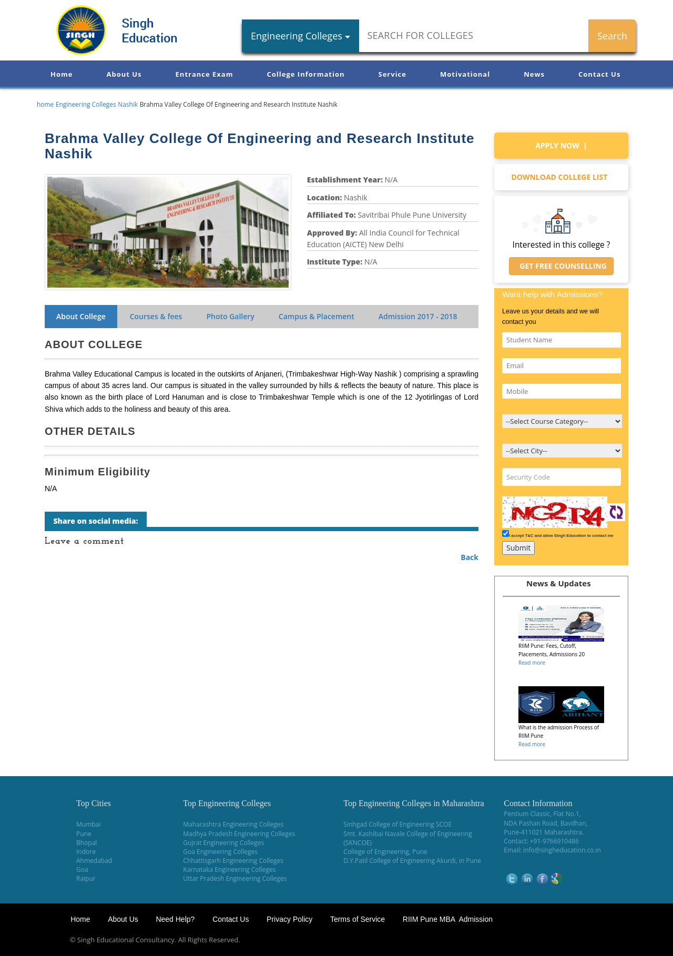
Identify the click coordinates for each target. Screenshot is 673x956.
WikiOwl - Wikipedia (631, 940)
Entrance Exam (204, 74)
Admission (418, 316)
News (534, 74)
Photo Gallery (230, 316)
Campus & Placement (316, 316)
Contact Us (599, 74)
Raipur (86, 878)
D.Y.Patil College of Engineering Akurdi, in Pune (412, 860)
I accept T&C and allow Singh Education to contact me (561, 535)
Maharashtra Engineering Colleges (233, 824)
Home (61, 74)
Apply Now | (561, 145)
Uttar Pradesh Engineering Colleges (235, 878)
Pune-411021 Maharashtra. (544, 832)
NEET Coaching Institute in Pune (543, 940)
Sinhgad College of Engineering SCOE (397, 824)
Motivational (465, 74)
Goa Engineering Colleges (220, 851)
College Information (306, 74)
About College (81, 316)
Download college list (561, 177)
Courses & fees (156, 316)
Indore (86, 851)
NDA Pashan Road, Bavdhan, (546, 823)
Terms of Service (357, 919)
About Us (123, 74)
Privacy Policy (289, 919)
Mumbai (88, 824)
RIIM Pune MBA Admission (448, 919)
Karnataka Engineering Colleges (229, 869)
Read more (531, 662)
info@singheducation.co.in (562, 850)
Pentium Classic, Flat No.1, (542, 813)
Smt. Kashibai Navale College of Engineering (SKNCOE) (407, 838)
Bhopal (86, 842)
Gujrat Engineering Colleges (223, 842)
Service (392, 74)
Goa (82, 869)
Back (469, 557)
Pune (83, 833)
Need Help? (176, 919)
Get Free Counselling (561, 266)
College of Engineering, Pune (385, 851)
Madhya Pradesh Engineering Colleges (239, 833)
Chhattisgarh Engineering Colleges (233, 860)
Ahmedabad (94, 860)
